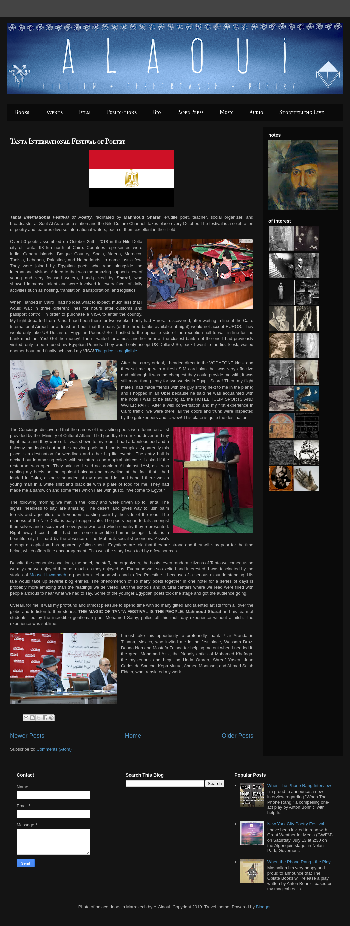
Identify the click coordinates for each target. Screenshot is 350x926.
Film (85, 112)
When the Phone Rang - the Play (299, 861)
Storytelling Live (301, 112)
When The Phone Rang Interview (299, 785)
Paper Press (190, 112)
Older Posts (237, 735)
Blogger (263, 906)
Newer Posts (27, 735)
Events (54, 112)
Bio (157, 112)
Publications (122, 112)
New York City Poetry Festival (295, 823)
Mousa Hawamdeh (48, 574)
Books (22, 112)
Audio (256, 112)
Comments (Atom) (54, 749)
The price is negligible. (117, 350)
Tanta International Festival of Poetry (67, 141)
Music (226, 112)
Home (133, 735)
